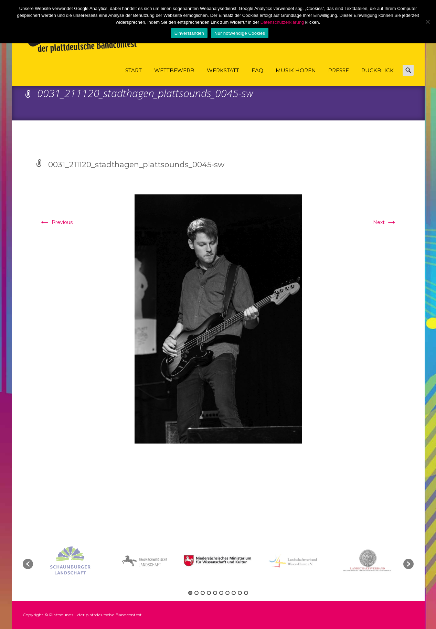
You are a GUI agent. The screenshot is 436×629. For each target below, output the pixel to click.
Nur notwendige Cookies (239, 33)
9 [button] (240, 593)
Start (133, 76)
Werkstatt (223, 76)
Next (385, 222)
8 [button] (234, 593)
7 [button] (227, 593)
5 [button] (215, 593)
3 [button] (203, 593)
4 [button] (209, 593)
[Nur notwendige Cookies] (427, 21)
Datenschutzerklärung (282, 22)
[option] (218, 560)
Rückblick (377, 76)
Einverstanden (189, 33)
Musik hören (295, 76)
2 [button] (196, 593)
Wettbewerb (174, 76)
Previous (56, 222)
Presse (338, 76)
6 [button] (221, 593)
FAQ (257, 76)
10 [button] (246, 593)
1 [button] (190, 593)
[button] (28, 564)
